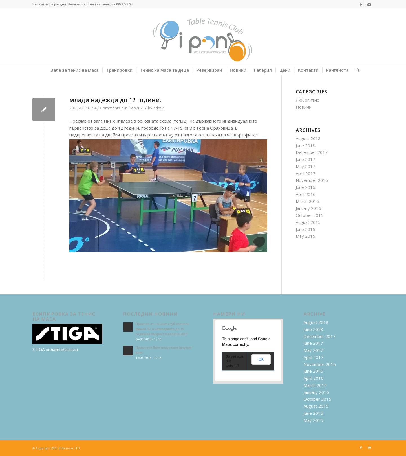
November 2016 (312, 180)
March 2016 (307, 201)
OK (261, 359)
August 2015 (308, 222)
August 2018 (308, 138)
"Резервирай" (78, 4)
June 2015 (305, 229)
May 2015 (305, 236)
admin (159, 107)
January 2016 (308, 208)
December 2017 (312, 152)
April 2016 (305, 194)
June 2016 (305, 187)
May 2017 (305, 166)
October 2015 (309, 215)
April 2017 (305, 173)
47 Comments (107, 107)
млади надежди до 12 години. (115, 100)
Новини (136, 107)
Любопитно (307, 100)
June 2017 (305, 159)
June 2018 (305, 145)
